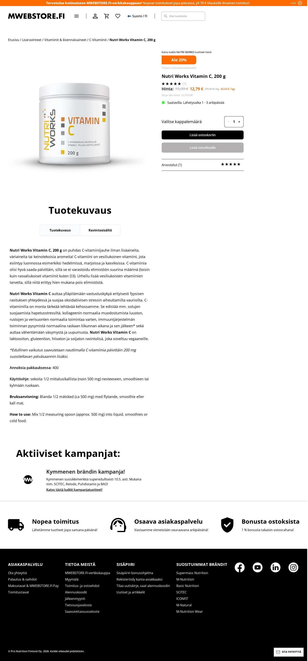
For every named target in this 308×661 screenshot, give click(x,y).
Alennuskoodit (76, 592)
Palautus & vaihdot (22, 579)
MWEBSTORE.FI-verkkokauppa (87, 573)
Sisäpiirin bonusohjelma (135, 573)
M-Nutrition (185, 579)
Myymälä (72, 579)
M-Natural (184, 605)
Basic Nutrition (187, 586)
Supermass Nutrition (192, 573)
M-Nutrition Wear (189, 611)
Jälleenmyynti (75, 598)
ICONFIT (182, 598)
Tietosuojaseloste (78, 605)
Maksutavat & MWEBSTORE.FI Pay (33, 586)
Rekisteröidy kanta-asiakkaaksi (139, 579)
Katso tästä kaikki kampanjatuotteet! (74, 489)
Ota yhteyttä (17, 573)
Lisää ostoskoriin (203, 135)
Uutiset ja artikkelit (131, 592)
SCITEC (181, 592)
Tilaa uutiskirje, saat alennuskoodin (143, 586)
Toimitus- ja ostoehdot (82, 586)
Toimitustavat (18, 592)
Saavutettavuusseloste (82, 611)
